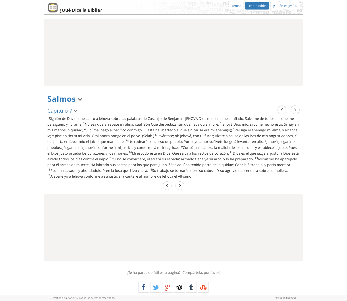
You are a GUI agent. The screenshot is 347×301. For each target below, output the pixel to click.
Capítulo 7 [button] (62, 110)
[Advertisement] (173, 52)
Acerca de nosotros (285, 297)
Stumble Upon (203, 287)
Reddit (179, 287)
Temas (236, 6)
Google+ (167, 287)
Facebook (143, 287)
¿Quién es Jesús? (285, 6)
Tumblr (191, 287)
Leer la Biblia (257, 6)
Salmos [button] (65, 98)
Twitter (155, 287)
